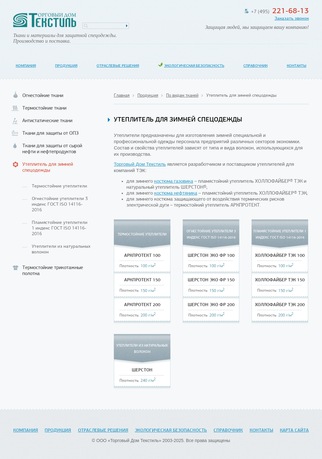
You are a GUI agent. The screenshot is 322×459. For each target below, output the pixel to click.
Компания (26, 66)
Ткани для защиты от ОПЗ (50, 133)
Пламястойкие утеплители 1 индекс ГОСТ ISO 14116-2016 (59, 228)
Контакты (296, 66)
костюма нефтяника (175, 193)
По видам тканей (182, 95)
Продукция (66, 66)
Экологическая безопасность (194, 66)
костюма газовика (173, 181)
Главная (122, 95)
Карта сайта (294, 430)
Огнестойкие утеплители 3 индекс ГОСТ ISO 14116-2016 (60, 205)
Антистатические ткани (47, 120)
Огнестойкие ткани (42, 95)
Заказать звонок (292, 18)
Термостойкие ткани (44, 108)
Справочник (255, 66)
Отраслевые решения (118, 66)
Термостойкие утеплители (59, 186)
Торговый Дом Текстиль (44, 20)
